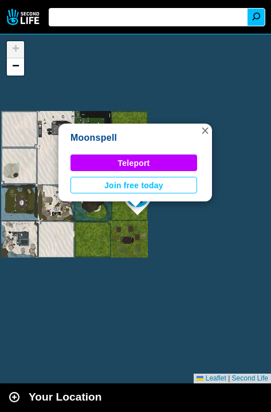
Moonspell (93, 137)
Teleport (134, 163)
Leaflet (211, 378)
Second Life (24, 17)
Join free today (133, 185)
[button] (205, 130)
